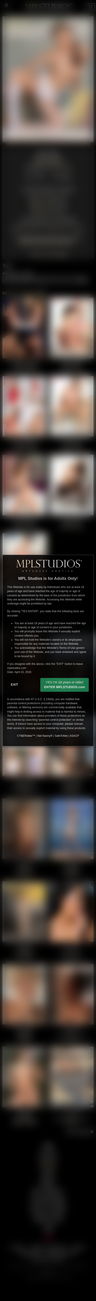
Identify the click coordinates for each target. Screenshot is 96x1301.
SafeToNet (61, 735)
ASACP (74, 735)
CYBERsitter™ (26, 735)
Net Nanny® (44, 735)
